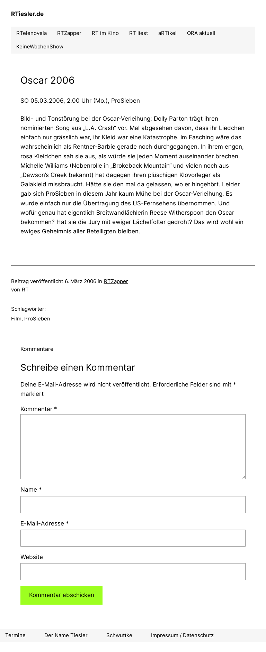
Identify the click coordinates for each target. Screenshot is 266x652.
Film (16, 318)
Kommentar (38, 409)
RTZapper (116, 281)
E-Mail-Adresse (44, 523)
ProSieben (37, 318)
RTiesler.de (27, 13)
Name (31, 489)
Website (31, 556)
